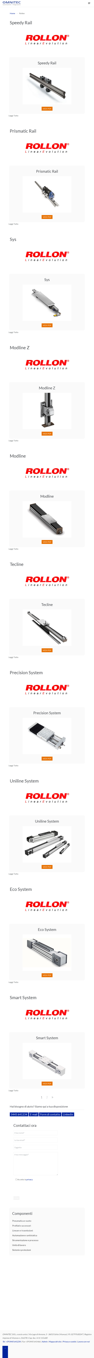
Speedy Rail (21, 22)
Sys (13, 239)
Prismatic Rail (23, 131)
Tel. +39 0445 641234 (11, 1341)
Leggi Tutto (13, 115)
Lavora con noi (83, 1341)
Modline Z (19, 347)
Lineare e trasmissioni (22, 1230)
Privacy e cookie (69, 1341)
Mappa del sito (55, 1341)
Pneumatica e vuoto (21, 1220)
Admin (44, 1341)
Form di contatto (50, 1114)
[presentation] (32, 1188)
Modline (18, 456)
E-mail (33, 1114)
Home (12, 13)
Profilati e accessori (21, 1225)
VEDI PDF (47, 108)
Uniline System (24, 780)
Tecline (17, 564)
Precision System (26, 672)
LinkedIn (68, 1114)
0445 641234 (19, 1114)
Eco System (21, 889)
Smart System (23, 997)
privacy (29, 1179)
